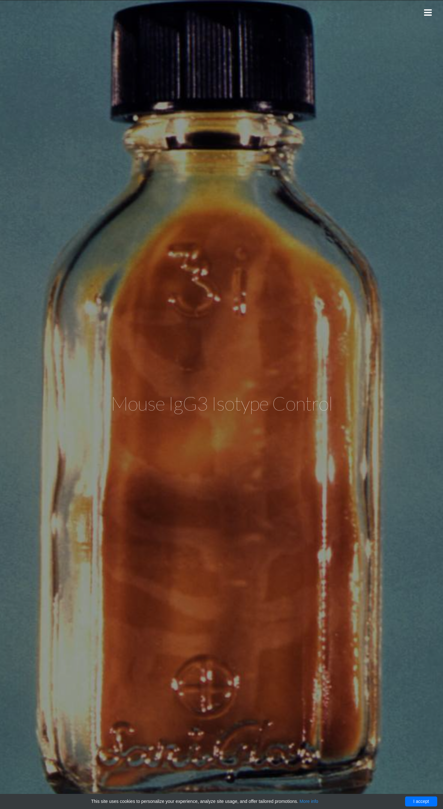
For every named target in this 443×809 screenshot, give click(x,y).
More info (308, 801)
